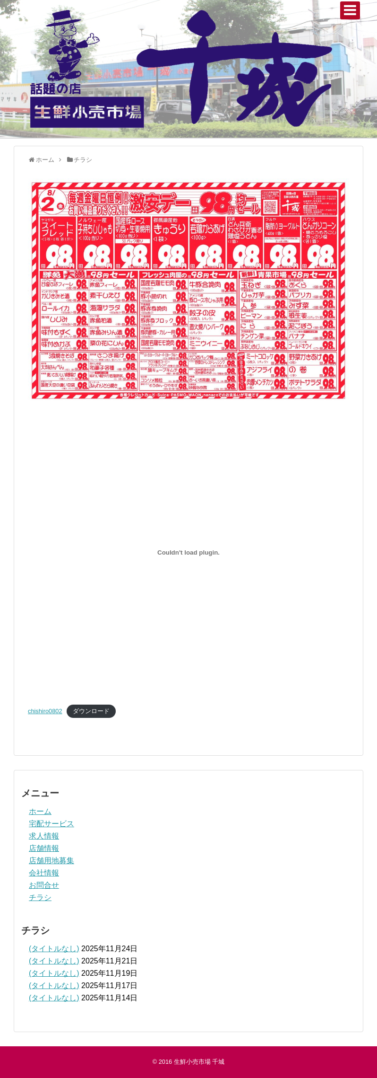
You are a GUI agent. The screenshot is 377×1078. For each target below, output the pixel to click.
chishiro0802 (45, 711)
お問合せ (44, 885)
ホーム (40, 811)
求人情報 (44, 836)
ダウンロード (91, 711)
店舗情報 (44, 848)
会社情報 (44, 873)
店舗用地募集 (51, 861)
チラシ (40, 897)
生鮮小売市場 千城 (199, 1061)
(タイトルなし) (54, 949)
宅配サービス (51, 824)
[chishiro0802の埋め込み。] (188, 552)
